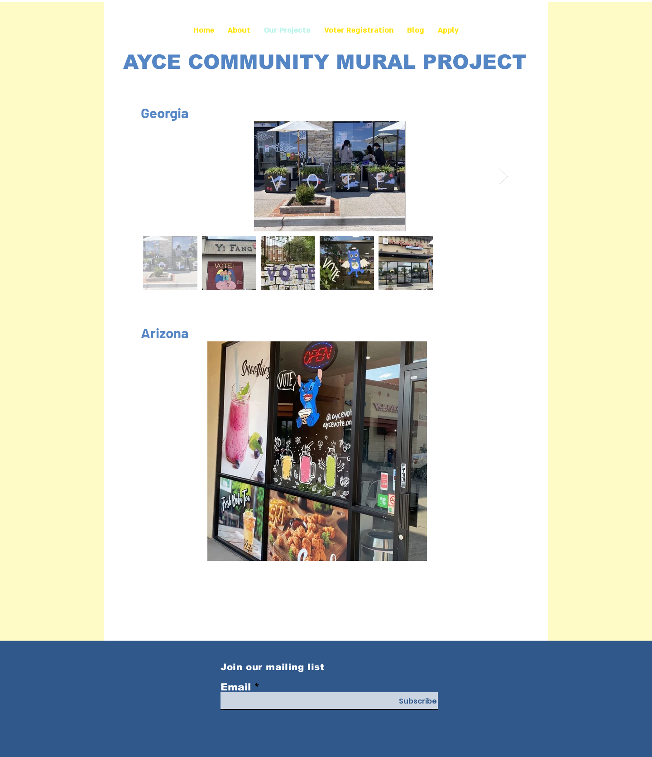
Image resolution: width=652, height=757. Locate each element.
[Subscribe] (418, 701)
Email (236, 687)
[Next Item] (503, 176)
